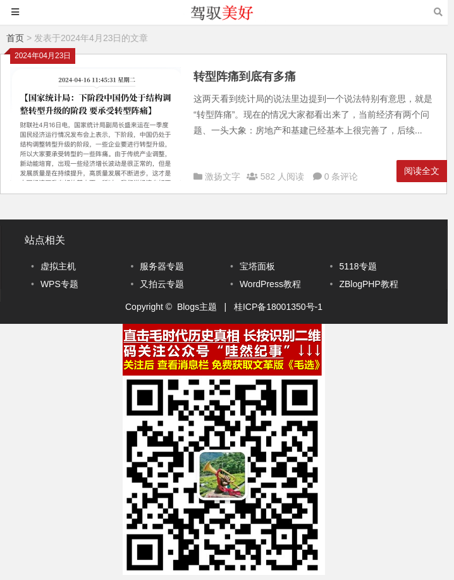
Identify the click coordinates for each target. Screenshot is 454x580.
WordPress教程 (270, 284)
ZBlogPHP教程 (368, 284)
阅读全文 (421, 171)
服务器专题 (162, 266)
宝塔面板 (257, 266)
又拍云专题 (162, 284)
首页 (15, 38)
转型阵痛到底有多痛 (244, 76)
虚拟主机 (58, 266)
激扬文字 (222, 176)
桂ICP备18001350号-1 (278, 307)
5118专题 (357, 266)
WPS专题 (59, 284)
